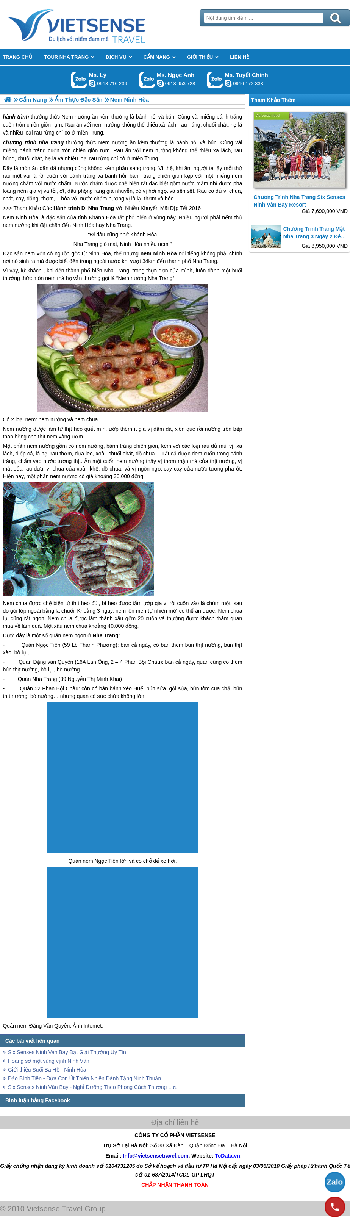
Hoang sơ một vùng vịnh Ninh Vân (48, 1061)
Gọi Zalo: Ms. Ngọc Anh (147, 79)
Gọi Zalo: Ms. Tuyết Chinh (214, 79)
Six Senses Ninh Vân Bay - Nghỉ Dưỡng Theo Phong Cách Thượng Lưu (93, 1087)
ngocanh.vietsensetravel (160, 83)
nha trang (51, 142)
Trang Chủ (95, 24)
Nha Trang (101, 208)
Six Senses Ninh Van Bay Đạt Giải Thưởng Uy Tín (67, 1052)
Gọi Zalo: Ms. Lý (79, 79)
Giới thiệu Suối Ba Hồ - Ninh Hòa (47, 1070)
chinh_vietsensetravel (228, 83)
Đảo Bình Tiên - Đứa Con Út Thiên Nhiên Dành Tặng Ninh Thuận (84, 1078)
